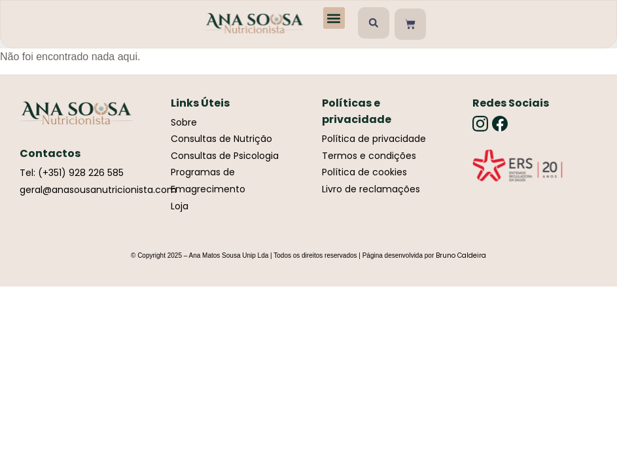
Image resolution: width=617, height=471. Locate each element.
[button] (334, 18)
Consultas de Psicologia (225, 155)
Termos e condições (369, 155)
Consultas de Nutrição (221, 138)
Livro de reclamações (371, 189)
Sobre (184, 122)
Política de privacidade (374, 138)
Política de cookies (364, 172)
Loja (179, 206)
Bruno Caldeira (461, 255)
